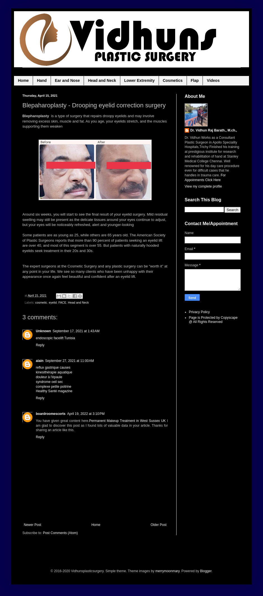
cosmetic (41, 302)
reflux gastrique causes (53, 367)
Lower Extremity (139, 80)
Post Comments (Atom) (60, 533)
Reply (40, 345)
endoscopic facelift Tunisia (55, 338)
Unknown (43, 331)
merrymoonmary (167, 571)
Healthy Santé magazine (54, 391)
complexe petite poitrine (53, 387)
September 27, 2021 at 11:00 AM (69, 361)
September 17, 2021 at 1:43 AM (76, 331)
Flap (195, 80)
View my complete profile (203, 186)
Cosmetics (173, 80)
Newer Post (32, 525)
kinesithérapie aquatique (54, 372)
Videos (213, 80)
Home (23, 80)
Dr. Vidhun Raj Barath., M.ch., (213, 130)
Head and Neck (102, 80)
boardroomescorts (50, 414)
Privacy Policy (199, 312)
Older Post (158, 525)
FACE (62, 302)
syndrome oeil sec (49, 382)
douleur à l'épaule (49, 377)
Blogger (206, 571)
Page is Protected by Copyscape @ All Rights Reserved (213, 320)
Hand (42, 80)
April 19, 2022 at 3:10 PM (86, 414)
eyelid (53, 302)
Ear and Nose (67, 80)
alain (39, 361)
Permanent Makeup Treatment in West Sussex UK (127, 421)
